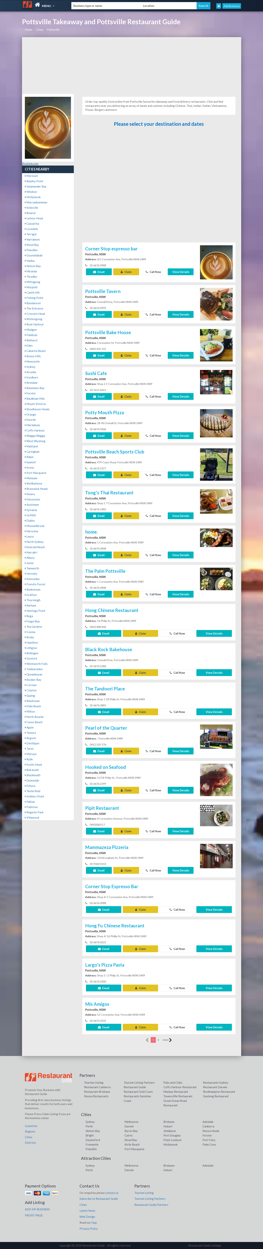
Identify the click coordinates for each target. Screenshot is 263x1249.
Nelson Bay (33, 266)
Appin (29, 727)
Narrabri (31, 552)
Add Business (232, 6)
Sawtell (30, 462)
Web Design (87, 1216)
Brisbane (169, 1121)
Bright (90, 1135)
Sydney (30, 366)
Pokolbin (31, 250)
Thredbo (31, 276)
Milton (30, 711)
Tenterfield (32, 791)
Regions (30, 1131)
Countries (31, 1126)
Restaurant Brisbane (97, 1091)
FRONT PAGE (34, 1215)
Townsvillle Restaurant (177, 1096)
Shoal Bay (32, 244)
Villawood (32, 817)
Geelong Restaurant (216, 1096)
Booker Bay (33, 679)
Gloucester (32, 499)
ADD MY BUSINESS (37, 1209)
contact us (111, 1192)
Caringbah (32, 451)
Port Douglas (172, 1135)
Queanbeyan (33, 674)
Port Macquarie (35, 472)
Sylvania (31, 510)
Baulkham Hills (35, 398)
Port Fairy (209, 1140)
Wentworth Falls (36, 663)
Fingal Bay (32, 621)
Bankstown (32, 589)
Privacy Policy (89, 1228)
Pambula (31, 335)
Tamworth (32, 568)
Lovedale (31, 229)
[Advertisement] (131, 65)
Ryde (29, 759)
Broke (29, 637)
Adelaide (207, 1121)
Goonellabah (34, 255)
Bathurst (31, 340)
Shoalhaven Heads (37, 409)
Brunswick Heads (36, 488)
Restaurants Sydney (215, 1082)
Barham (30, 605)
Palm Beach (33, 706)
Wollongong (33, 319)
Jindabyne (169, 1131)
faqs (94, 1222)
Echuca (30, 785)
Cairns (128, 1135)
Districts (30, 1142)
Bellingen (31, 653)
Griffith (30, 515)
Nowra (30, 494)
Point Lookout (172, 1140)
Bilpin (29, 457)
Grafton (31, 594)
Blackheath (32, 775)
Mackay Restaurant (175, 1091)
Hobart (167, 1126)
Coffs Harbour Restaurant (180, 1087)
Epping (30, 695)
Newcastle (32, 361)
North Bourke (34, 716)
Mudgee (31, 329)
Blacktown (32, 701)
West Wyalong (35, 441)
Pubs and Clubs (172, 1082)
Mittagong (32, 282)
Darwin (129, 1126)
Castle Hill (32, 292)
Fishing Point (34, 297)
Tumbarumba (34, 669)
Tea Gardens (33, 626)
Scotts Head (33, 764)
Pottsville (53, 29)
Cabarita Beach (35, 351)
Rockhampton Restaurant (219, 1091)
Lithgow (31, 648)
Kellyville (31, 207)
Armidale (31, 382)
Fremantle (92, 1144)
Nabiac (30, 801)
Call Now (153, 272)
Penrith (30, 419)
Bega (29, 616)
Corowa (30, 685)
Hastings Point (35, 610)
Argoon (30, 738)
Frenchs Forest (35, 584)
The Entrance (34, 308)
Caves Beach (34, 722)
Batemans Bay (34, 388)
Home (28, 29)
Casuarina (32, 223)
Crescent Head (35, 313)
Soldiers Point (34, 796)
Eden (29, 345)
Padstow (31, 807)
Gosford (31, 658)
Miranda (31, 271)
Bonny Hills (33, 356)
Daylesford (93, 1140)
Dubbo (30, 520)
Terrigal (30, 234)
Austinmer (32, 504)
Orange (30, 414)
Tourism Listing (93, 1082)
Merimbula (32, 425)
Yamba (30, 260)
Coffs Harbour (35, 430)
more (167, 1040)
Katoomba (32, 579)
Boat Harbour (34, 324)
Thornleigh (32, 600)
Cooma (30, 632)
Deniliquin (32, 743)
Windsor (31, 191)
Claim (126, 272)
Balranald (32, 769)
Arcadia (30, 372)
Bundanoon (33, 303)
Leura (29, 536)
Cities (39, 29)
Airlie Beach (132, 1144)
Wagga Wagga (35, 435)
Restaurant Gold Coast (138, 1091)
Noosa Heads (210, 1131)
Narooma (31, 531)
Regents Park (34, 812)
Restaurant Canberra (97, 1087)
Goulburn (31, 377)
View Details (180, 272)
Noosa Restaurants (96, 1096)
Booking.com (30, 163)
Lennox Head (34, 218)
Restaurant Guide (135, 1087)
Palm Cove (209, 1144)
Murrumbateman (36, 202)
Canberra (208, 1126)
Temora (30, 732)
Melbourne (131, 1121)
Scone (29, 467)
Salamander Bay (35, 186)
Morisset (31, 175)
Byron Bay (131, 1131)
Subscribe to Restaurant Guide (99, 1198)
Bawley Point (34, 181)
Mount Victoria (35, 404)
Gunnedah (32, 780)
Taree (29, 748)
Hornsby (31, 573)
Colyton (31, 690)
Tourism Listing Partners (139, 1082)
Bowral (30, 213)
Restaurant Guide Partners (151, 1204)
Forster (30, 393)
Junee (29, 563)
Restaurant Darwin (215, 1087)
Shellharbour (34, 483)
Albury (30, 557)
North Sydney (34, 541)
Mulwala (31, 478)
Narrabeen (32, 239)
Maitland (31, 446)
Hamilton (31, 642)
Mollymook (33, 197)
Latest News (87, 1210)
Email (99, 272)
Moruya (30, 754)
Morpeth (31, 287)
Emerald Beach (35, 547)
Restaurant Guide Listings (204, 1245)
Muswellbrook (34, 526)
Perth (89, 1126)
